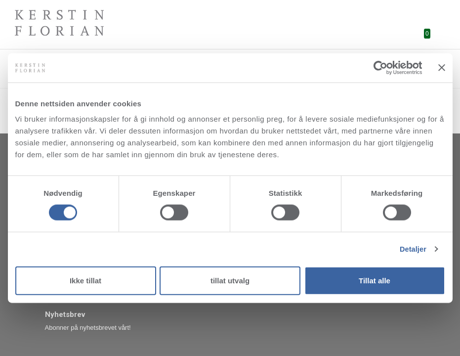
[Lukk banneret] (441, 67)
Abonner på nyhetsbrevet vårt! (88, 327)
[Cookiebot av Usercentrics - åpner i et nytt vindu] (378, 67)
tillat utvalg (230, 280)
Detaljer (412, 249)
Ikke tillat (85, 280)
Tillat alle (374, 280)
